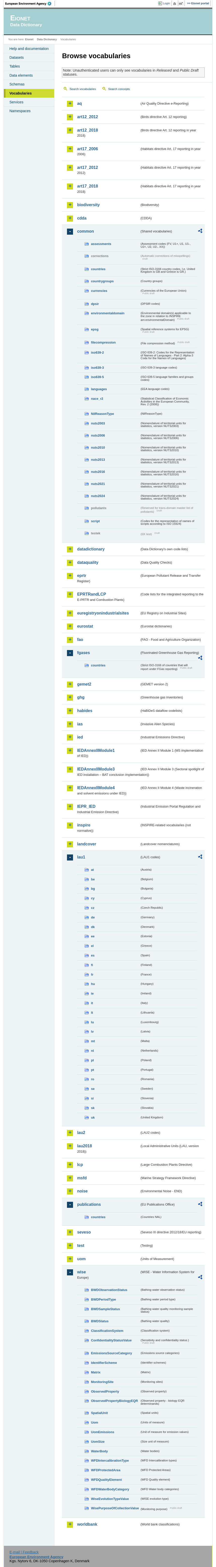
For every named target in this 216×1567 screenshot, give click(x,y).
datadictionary (90, 549)
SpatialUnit (99, 1413)
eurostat (85, 626)
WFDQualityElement (106, 1480)
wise (81, 1272)
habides (84, 711)
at (92, 870)
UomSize (97, 1441)
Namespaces (19, 111)
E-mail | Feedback (24, 1552)
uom (81, 1259)
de (93, 917)
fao (80, 639)
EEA (30, 3)
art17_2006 (87, 149)
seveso (84, 1232)
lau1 (81, 857)
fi (92, 965)
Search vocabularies (82, 88)
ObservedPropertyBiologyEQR (114, 1401)
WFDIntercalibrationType (110, 1460)
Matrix (95, 1372)
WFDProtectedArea (105, 1470)
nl (92, 1051)
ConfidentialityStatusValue (111, 1340)
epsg (94, 329)
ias (80, 724)
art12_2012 (87, 117)
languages (99, 389)
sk (92, 1108)
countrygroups (102, 281)
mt (93, 1041)
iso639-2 (97, 352)
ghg (80, 697)
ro (92, 1079)
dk (93, 927)
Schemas (16, 84)
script (95, 521)
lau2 (81, 1132)
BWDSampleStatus (105, 1309)
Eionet (29, 39)
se (92, 1089)
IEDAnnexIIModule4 (96, 788)
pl (92, 1060)
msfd (82, 1178)
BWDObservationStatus (109, 1290)
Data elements (21, 75)
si (92, 1098)
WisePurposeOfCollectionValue (115, 1508)
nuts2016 (98, 472)
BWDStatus (100, 1321)
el (92, 946)
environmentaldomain (107, 313)
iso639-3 (97, 368)
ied (80, 737)
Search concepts (119, 88)
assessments (101, 244)
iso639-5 (97, 377)
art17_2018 (87, 186)
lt (92, 1013)
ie (92, 993)
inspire (83, 825)
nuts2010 (98, 447)
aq (79, 103)
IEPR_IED (86, 806)
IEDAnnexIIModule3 (96, 769)
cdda (81, 218)
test (80, 1245)
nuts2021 (98, 484)
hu (93, 984)
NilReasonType (102, 414)
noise (82, 1191)
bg (93, 888)
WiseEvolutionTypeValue (110, 1499)
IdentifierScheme (104, 1363)
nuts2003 (98, 423)
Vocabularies (20, 93)
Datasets (16, 57)
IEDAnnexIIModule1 (96, 750)
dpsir (95, 304)
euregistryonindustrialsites (103, 613)
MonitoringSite (102, 1382)
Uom (94, 1422)
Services (16, 102)
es (92, 955)
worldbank (87, 1524)
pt (92, 1070)
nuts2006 (98, 435)
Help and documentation (29, 49)
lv (92, 1031)
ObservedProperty (105, 1391)
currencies (99, 291)
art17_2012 (87, 167)
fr (92, 974)
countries (98, 269)
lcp (80, 1164)
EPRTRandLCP (91, 594)
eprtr (81, 575)
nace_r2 (97, 399)
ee (92, 936)
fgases (83, 653)
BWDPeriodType (103, 1299)
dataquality (87, 562)
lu (92, 1022)
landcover (86, 844)
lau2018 (84, 1146)
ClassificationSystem (107, 1331)
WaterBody (99, 1451)
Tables (14, 66)
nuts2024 (98, 496)
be (93, 879)
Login (166, 3)
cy (92, 898)
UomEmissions (102, 1432)
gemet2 (84, 684)
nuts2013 (98, 460)
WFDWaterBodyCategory (110, 1489)
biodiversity (88, 205)
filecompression (103, 342)
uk (93, 1117)
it (92, 1003)
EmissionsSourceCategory (111, 1353)
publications (89, 1204)
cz (92, 908)
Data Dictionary (47, 39)
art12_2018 (87, 130)
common (85, 231)
